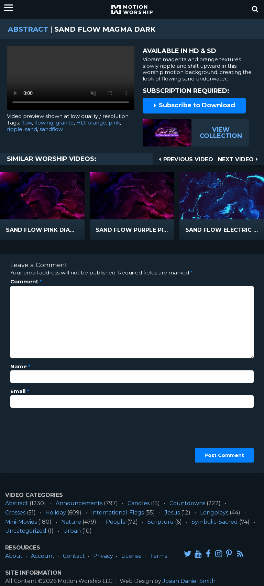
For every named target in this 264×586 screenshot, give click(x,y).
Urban (72, 531)
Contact (74, 556)
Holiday (55, 512)
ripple (14, 129)
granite (65, 122)
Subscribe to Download (194, 105)
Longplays (214, 512)
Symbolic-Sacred (214, 522)
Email (19, 391)
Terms (158, 556)
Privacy (103, 556)
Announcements (79, 503)
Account (43, 556)
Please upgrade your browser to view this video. (70, 79)
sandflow (51, 129)
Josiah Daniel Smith (189, 581)
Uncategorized (25, 531)
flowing (43, 122)
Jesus (172, 512)
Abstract (28, 29)
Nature (71, 522)
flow (26, 122)
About (14, 556)
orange (97, 122)
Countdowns (187, 503)
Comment (26, 282)
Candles (139, 503)
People (116, 522)
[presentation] (38, 438)
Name (20, 366)
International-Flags (117, 512)
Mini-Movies (21, 522)
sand (31, 129)
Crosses (15, 512)
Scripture (160, 522)
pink (114, 122)
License (131, 556)
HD (80, 122)
